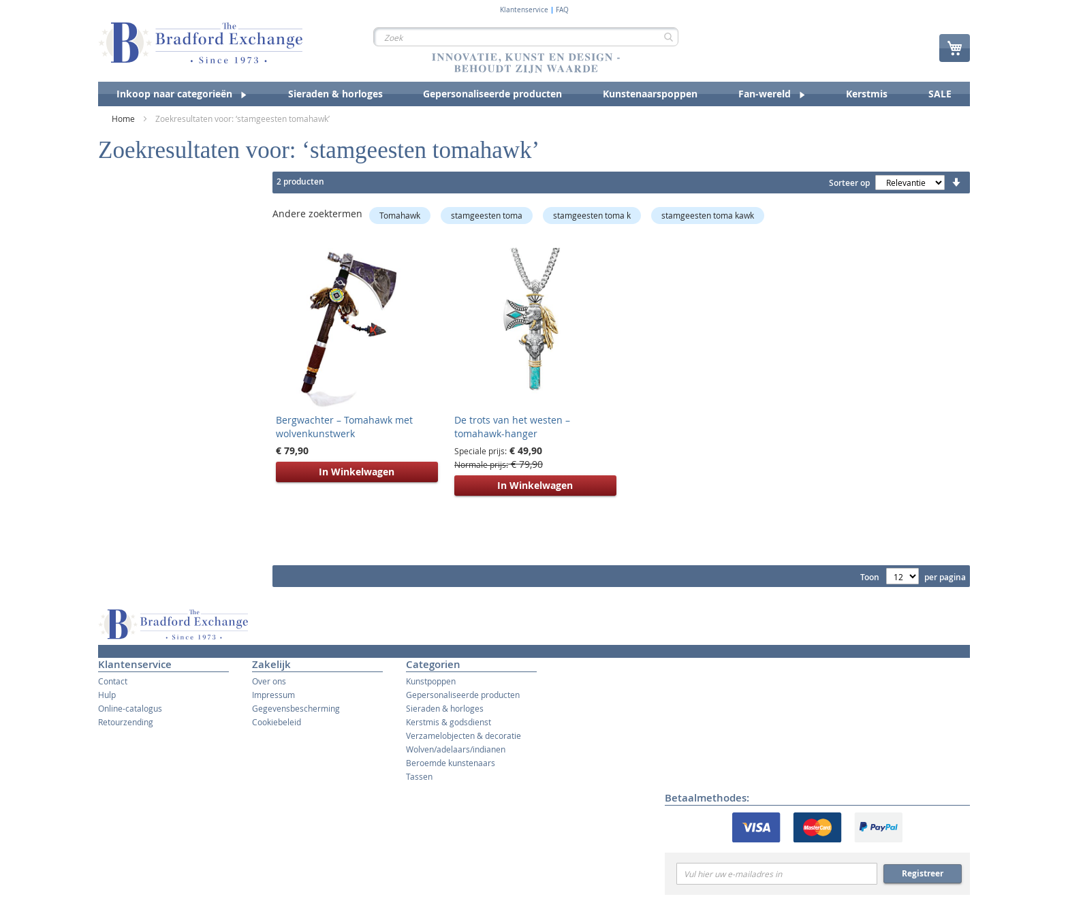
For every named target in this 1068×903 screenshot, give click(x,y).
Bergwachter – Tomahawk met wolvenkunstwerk (344, 426)
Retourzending (125, 721)
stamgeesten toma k (592, 215)
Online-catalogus (130, 708)
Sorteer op (849, 183)
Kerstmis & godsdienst (448, 721)
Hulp (107, 694)
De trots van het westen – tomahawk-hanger (512, 426)
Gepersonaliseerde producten (463, 694)
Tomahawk (399, 215)
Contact (112, 681)
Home (124, 118)
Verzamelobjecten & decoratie (463, 735)
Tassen (419, 776)
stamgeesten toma (486, 215)
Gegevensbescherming (296, 708)
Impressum (273, 694)
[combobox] (525, 36)
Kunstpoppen (431, 681)
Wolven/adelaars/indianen (455, 749)
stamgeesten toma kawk (707, 215)
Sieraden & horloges (445, 708)
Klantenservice (524, 10)
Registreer (922, 873)
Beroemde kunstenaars (450, 762)
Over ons (269, 681)
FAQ (562, 10)
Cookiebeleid (276, 721)
